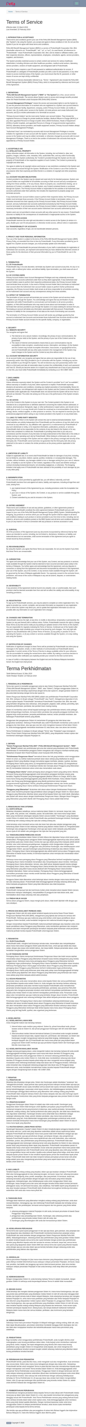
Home (10, 12)
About (76, 1425)
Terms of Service (51, 1425)
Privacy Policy (66, 1425)
